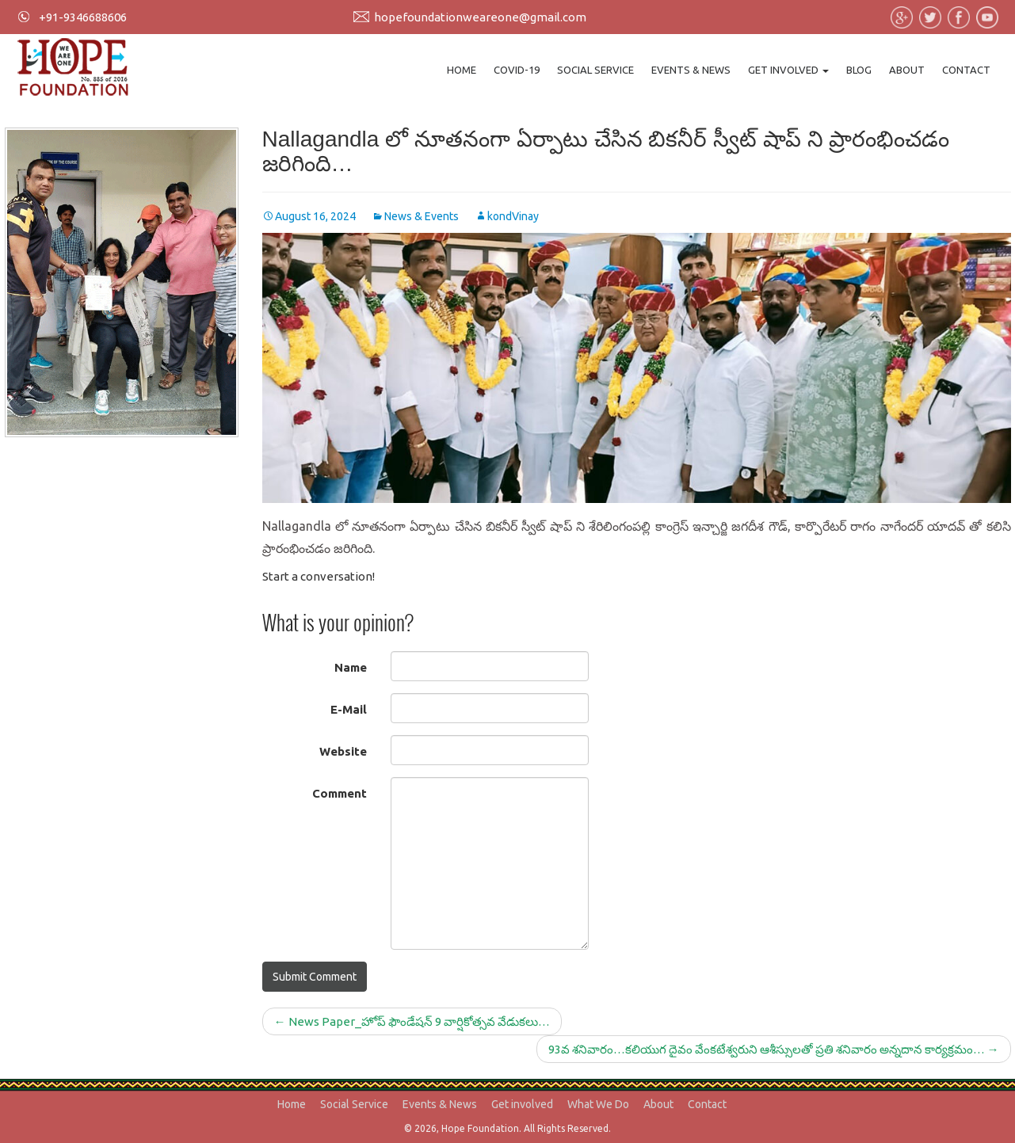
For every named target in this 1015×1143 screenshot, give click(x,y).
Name (350, 667)
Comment (339, 793)
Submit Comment (315, 976)
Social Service (595, 69)
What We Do (598, 1104)
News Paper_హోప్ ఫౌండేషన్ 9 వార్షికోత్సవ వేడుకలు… (412, 1021)
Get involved (788, 69)
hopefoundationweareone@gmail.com (480, 17)
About (907, 69)
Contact (966, 69)
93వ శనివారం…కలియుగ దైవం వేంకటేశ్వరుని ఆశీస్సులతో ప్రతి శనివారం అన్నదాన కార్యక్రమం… (773, 1049)
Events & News (691, 69)
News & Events (421, 216)
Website (343, 751)
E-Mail (348, 709)
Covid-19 (517, 69)
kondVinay (513, 216)
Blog (859, 69)
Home (461, 69)
